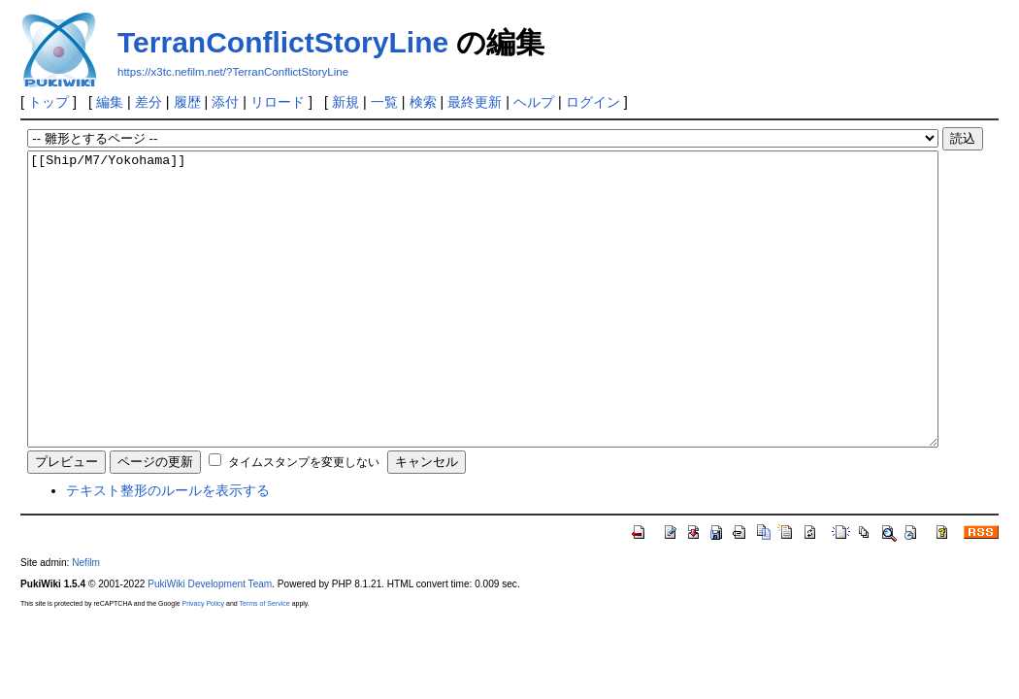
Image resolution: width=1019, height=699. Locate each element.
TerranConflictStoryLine (282, 42)
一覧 (384, 102)
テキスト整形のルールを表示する (168, 548)
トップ (48, 102)
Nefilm (86, 621)
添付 (225, 102)
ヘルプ (533, 102)
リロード (277, 102)
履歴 (187, 102)
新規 (345, 102)
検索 (423, 102)
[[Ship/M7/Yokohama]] (482, 328)
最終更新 (474, 102)
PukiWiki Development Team (210, 642)
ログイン (593, 102)
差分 (148, 102)
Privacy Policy (203, 661)
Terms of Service (265, 661)
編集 (109, 102)
